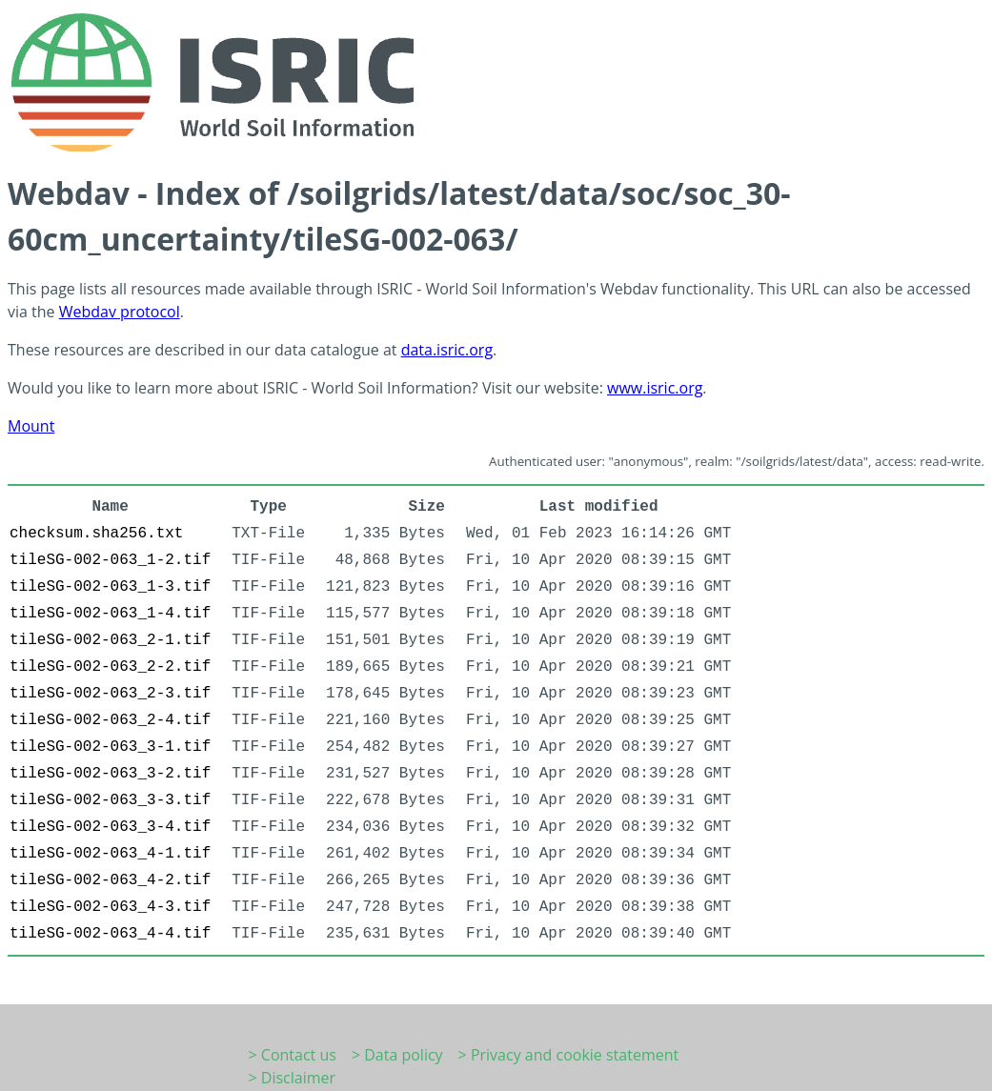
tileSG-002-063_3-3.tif (110, 800)
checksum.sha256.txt (96, 533)
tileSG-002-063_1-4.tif (110, 613)
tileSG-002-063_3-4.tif (110, 827)
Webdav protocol (119, 311)
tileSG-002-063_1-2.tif (110, 560)
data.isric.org (447, 349)
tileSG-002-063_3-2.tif (110, 773)
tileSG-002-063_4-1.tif (110, 853)
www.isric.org (654, 387)
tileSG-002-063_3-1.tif (110, 747)
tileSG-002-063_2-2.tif (110, 667)
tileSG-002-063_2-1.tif (110, 640)
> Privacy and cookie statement (568, 1054)
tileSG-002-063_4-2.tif (110, 880)
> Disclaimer (292, 1077)
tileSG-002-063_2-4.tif (110, 720)
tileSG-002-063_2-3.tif (110, 693)
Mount (31, 425)
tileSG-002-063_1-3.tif (110, 586)
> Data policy (397, 1054)
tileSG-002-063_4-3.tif (110, 907)
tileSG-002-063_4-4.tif (110, 933)
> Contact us (292, 1054)
